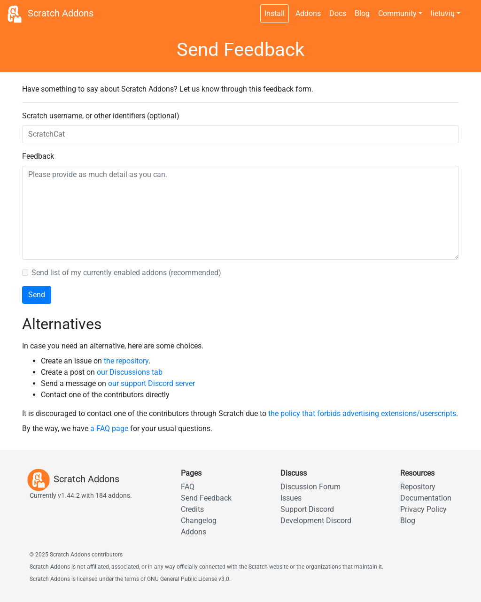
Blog (362, 13)
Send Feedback (206, 498)
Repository (417, 486)
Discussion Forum (310, 486)
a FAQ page (109, 428)
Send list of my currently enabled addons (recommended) (126, 272)
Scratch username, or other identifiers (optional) (100, 115)
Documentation (425, 498)
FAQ (187, 486)
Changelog (199, 520)
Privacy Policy (423, 509)
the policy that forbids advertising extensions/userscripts (362, 413)
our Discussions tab (130, 372)
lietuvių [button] (443, 13)
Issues (291, 498)
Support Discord (307, 509)
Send (36, 294)
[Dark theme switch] (469, 8)
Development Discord (315, 520)
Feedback (38, 156)
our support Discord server (151, 383)
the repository (126, 360)
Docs (337, 13)
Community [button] (397, 13)
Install (274, 13)
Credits (192, 509)
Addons (308, 13)
